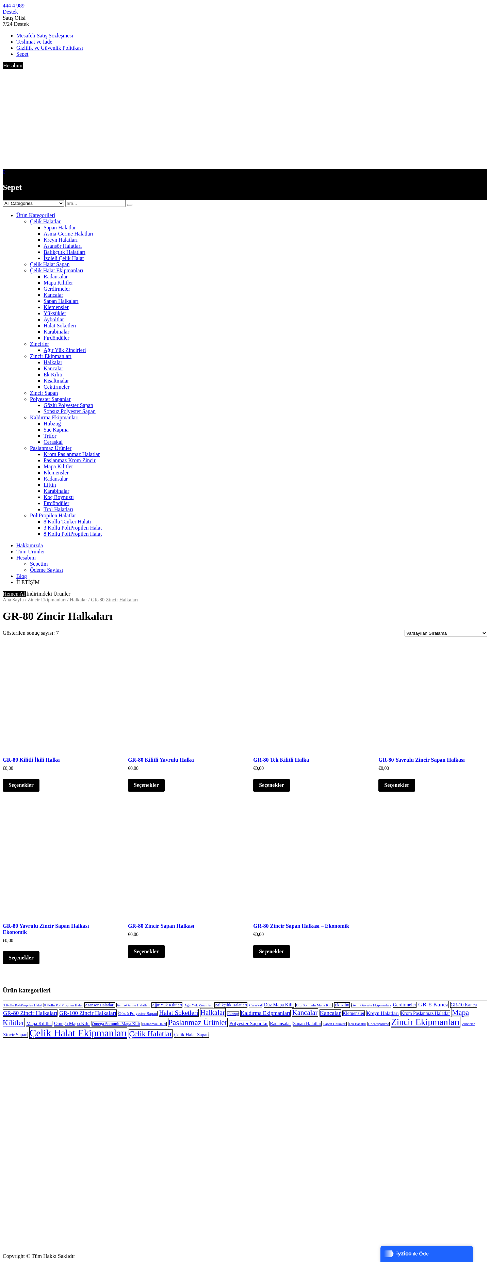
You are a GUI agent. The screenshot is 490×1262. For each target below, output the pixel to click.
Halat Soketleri (60, 325)
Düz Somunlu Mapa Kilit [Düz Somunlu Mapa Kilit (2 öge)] (314, 1005)
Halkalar (53, 362)
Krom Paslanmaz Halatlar (72, 454)
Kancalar (53, 295)
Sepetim (39, 564)
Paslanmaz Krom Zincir (70, 460)
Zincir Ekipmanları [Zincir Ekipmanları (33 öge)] (425, 1022)
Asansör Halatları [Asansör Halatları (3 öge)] (100, 1005)
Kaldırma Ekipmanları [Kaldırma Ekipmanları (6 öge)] (265, 1013)
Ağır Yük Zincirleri (65, 350)
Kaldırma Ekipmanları (54, 417)
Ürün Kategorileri (35, 215)
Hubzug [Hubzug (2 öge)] (233, 1014)
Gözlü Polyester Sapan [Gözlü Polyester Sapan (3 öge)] (137, 1013)
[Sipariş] (446, 633)
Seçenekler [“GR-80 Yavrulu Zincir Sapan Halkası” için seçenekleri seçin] (396, 785)
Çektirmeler (56, 387)
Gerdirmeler (57, 289)
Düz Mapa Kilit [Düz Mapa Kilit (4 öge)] (279, 1004)
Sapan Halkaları (61, 301)
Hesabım (12, 65)
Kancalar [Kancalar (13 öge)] (305, 1012)
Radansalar (56, 276)
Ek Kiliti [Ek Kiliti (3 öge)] (341, 1005)
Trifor (50, 436)
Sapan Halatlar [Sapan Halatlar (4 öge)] (307, 1023)
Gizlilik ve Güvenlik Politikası (49, 48)
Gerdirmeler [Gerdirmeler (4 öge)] (404, 1004)
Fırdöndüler (56, 338)
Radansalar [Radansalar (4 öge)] (280, 1023)
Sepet (22, 54)
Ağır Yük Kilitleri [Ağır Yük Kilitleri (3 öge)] (167, 1005)
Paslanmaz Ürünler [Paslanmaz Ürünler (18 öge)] (197, 1022)
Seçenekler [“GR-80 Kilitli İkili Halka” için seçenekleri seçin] (21, 785)
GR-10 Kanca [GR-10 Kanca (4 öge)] (464, 1004)
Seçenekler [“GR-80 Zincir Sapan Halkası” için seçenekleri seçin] (146, 951)
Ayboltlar (54, 319)
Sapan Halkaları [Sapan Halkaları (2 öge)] (334, 1024)
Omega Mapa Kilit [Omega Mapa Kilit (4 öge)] (72, 1023)
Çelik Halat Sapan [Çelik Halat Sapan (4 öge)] (191, 1034)
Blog (21, 576)
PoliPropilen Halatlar (53, 515)
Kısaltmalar (56, 381)
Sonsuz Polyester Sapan (70, 411)
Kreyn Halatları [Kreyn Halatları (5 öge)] (382, 1013)
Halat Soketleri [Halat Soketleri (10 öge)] (178, 1012)
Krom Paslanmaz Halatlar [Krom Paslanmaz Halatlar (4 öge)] (425, 1013)
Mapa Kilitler (58, 283)
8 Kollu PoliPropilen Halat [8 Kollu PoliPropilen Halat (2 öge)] (63, 1005)
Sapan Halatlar (60, 227)
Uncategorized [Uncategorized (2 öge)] (378, 1024)
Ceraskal (53, 442)
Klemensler (56, 307)
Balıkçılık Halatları (64, 252)
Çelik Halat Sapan (49, 264)
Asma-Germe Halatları (68, 234)
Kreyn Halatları (61, 240)
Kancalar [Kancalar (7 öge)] (330, 1013)
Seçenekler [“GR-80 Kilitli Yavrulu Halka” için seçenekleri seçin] (146, 785)
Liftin (50, 485)
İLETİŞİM (27, 582)
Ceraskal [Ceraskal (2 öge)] (255, 1005)
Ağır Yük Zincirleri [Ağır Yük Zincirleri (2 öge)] (198, 1005)
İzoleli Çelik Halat (64, 258)
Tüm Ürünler (30, 551)
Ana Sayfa (13, 599)
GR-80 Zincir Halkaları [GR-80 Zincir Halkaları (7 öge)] (30, 1013)
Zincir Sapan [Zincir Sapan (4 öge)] (15, 1034)
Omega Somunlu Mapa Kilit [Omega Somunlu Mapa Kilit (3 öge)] (116, 1023)
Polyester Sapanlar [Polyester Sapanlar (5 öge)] (248, 1023)
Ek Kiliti (53, 374)
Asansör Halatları (63, 246)
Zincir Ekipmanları (50, 356)
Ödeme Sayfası (46, 570)
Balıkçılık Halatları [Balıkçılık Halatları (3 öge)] (231, 1005)
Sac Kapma (56, 430)
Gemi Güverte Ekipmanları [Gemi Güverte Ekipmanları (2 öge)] (371, 1005)
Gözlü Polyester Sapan (68, 405)
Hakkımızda (29, 545)
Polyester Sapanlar (50, 399)
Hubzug (52, 423)
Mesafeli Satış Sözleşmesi (44, 35)
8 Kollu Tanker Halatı (67, 521)
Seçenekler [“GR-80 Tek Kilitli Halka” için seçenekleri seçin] (271, 785)
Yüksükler (55, 313)
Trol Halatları (58, 509)
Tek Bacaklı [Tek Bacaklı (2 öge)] (357, 1024)
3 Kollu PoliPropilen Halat (73, 528)
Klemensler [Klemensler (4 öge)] (353, 1013)
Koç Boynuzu (59, 497)
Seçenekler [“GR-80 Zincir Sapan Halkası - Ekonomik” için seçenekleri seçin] (271, 951)
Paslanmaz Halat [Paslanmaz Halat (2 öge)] (154, 1024)
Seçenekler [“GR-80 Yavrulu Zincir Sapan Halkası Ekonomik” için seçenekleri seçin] (21, 957)
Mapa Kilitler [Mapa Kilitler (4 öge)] (39, 1023)
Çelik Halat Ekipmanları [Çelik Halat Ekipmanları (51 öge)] (78, 1033)
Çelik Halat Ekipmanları (56, 270)
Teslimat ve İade (34, 42)
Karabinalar (56, 332)
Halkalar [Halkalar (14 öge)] (212, 1012)
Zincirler (39, 344)
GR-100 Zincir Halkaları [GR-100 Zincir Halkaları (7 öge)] (87, 1013)
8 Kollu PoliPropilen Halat (73, 534)
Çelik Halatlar (45, 221)
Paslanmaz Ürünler (50, 448)
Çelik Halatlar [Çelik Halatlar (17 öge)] (150, 1034)
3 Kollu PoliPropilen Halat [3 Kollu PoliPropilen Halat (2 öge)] (22, 1005)
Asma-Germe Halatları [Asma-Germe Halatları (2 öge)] (133, 1005)
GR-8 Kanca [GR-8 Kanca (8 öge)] (433, 1004)
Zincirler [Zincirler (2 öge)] (468, 1024)
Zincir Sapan (44, 393)
